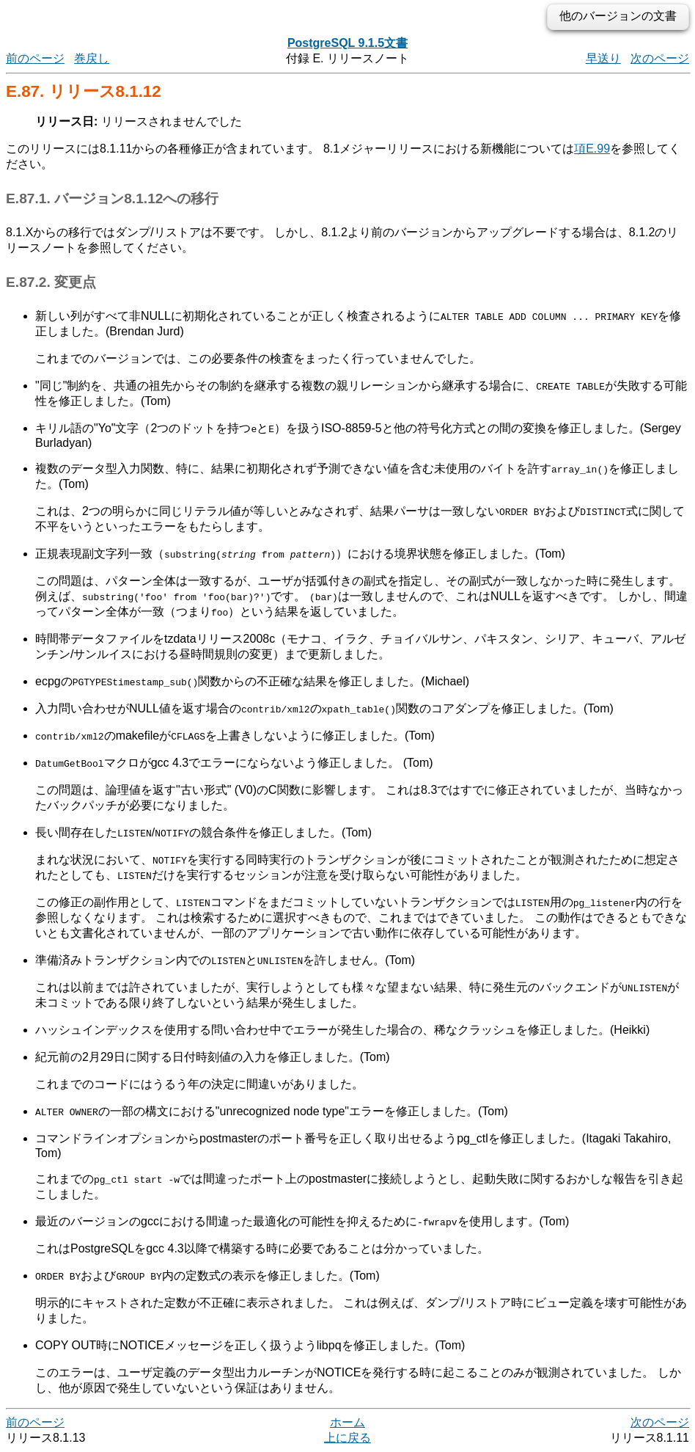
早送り (603, 58)
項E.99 (592, 148)
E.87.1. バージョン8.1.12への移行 (112, 198)
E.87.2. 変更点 (51, 282)
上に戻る (347, 1437)
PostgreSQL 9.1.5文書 (347, 43)
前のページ (35, 58)
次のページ (659, 58)
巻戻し (91, 58)
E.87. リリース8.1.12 (83, 91)
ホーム (347, 1422)
